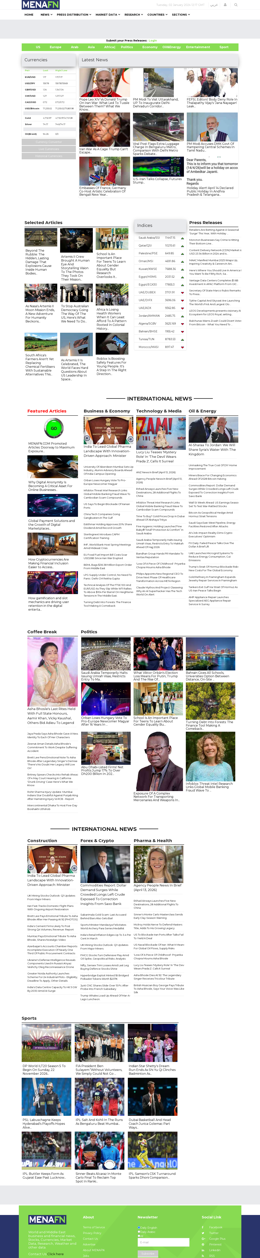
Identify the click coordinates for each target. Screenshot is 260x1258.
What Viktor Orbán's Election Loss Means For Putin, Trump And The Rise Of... (156, 676)
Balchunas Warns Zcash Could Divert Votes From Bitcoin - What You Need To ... (215, 322)
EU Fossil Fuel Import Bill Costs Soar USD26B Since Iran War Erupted (105, 556)
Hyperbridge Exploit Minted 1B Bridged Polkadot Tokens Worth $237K (104, 977)
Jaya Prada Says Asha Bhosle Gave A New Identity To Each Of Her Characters (52, 735)
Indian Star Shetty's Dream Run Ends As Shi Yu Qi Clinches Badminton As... (152, 1069)
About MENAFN (94, 1250)
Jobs (86, 1256)
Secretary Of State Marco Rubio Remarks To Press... (215, 292)
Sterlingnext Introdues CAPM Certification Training (101, 536)
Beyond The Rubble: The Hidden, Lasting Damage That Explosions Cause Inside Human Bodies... (38, 262)
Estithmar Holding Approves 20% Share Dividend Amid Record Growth (108, 526)
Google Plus (213, 1238)
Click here (55, 1254)
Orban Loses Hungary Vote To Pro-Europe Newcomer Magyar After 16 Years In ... (105, 721)
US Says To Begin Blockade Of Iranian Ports (107, 506)
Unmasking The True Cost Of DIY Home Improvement (213, 467)
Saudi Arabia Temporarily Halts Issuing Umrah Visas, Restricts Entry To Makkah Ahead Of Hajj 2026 (160, 543)
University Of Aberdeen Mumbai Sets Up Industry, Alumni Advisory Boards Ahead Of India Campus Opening (109, 470)
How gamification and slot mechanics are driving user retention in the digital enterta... (48, 603)
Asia (91, 47)
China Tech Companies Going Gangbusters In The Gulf (102, 516)
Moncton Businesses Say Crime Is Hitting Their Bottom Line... (214, 241)
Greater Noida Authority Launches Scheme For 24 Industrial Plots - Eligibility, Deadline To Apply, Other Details (52, 977)
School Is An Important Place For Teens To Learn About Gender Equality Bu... (156, 721)
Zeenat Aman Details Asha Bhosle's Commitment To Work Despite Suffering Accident (52, 747)
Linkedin (211, 1250)
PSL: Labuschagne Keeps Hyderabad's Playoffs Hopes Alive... (44, 1123)
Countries (156, 14)
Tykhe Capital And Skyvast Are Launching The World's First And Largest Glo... (214, 302)
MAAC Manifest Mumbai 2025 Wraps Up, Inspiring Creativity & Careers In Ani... (213, 262)
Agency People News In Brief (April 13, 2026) (159, 480)
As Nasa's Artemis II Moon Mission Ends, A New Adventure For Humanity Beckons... (40, 313)
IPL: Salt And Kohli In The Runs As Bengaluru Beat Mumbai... (99, 1122)
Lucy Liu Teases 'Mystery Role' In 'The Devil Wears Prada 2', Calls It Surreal (159, 967)
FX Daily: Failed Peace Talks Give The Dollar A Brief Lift (211, 545)
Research (132, 14)
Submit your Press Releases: (127, 40)
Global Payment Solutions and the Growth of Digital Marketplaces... (51, 524)
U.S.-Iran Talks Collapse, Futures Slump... (157, 180)
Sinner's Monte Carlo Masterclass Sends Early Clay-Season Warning (158, 916)
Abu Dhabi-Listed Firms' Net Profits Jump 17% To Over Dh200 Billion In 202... (102, 770)
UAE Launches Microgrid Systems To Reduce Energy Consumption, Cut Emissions (211, 557)
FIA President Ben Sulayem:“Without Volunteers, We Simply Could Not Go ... (99, 1069)
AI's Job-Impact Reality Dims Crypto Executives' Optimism (210, 534)
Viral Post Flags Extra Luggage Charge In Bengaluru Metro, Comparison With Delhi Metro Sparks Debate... (156, 149)
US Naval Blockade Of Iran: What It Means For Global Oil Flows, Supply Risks (159, 946)
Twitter (210, 1233)
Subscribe (148, 1253)
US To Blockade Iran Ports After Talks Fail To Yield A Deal (159, 936)
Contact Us (90, 1238)
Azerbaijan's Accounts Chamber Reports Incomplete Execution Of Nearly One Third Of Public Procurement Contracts (52, 950)
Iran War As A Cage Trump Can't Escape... (103, 150)
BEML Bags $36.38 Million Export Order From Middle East (108, 566)
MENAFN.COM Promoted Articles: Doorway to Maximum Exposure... (51, 447)
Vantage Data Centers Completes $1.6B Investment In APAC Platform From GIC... (213, 282)
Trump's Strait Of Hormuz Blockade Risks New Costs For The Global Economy (214, 568)
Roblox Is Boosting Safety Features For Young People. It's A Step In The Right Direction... (111, 366)
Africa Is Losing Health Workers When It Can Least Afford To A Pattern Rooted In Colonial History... (111, 319)
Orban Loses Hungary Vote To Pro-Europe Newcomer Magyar (105, 482)
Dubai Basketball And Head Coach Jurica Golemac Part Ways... (150, 1123)
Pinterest (212, 1244)
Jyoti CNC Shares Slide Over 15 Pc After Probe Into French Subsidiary (104, 987)
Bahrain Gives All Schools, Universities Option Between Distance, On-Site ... (207, 676)
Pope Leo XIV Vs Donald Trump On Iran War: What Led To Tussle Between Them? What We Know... (104, 104)
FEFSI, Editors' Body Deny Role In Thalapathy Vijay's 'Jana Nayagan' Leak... (212, 103)
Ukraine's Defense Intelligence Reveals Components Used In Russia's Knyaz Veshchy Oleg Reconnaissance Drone (51, 963)
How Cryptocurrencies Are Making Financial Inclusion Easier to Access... (48, 563)
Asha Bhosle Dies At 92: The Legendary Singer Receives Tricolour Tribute (157, 977)
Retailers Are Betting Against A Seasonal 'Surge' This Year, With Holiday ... (214, 231)
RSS (208, 1256)
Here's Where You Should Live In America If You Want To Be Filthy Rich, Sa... (215, 272)
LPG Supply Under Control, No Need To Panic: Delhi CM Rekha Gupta (108, 576)
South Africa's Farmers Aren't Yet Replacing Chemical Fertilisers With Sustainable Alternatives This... (40, 364)
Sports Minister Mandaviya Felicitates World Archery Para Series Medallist (103, 926)
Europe (55, 47)
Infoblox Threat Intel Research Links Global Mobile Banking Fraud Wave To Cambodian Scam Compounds (107, 494)
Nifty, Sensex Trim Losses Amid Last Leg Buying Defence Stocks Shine (104, 967)
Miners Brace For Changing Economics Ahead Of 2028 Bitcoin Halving (212, 477)
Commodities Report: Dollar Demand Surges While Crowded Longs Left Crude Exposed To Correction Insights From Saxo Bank (214, 491)
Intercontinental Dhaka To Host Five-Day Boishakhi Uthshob (52, 807)
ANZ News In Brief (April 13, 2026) (156, 472)
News (45, 14)
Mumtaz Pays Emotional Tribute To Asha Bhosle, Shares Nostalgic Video (51, 938)
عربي (214, 5)
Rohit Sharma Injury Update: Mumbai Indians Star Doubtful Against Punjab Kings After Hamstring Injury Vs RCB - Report (53, 795)
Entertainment (192, 47)
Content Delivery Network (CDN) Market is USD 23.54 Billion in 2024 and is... (215, 252)
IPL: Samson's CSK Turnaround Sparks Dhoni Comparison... (152, 1175)
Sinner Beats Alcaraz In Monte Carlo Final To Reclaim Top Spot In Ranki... (98, 1177)
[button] (225, 5)
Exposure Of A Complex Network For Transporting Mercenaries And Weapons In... (157, 797)
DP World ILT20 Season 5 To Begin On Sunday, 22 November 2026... (44, 1069)
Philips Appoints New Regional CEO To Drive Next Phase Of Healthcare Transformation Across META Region (159, 577)
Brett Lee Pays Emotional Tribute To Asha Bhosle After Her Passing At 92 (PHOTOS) (52, 917)
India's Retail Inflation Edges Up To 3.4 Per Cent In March (105, 936)
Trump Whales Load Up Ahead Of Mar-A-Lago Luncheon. (105, 997)
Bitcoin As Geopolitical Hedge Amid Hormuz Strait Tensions (211, 514)
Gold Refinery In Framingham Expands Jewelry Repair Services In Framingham (213, 578)
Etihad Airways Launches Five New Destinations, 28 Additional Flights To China (158, 492)
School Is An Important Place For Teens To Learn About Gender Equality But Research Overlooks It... (111, 265)
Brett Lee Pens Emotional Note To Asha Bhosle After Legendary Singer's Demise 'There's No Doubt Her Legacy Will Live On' (52, 763)
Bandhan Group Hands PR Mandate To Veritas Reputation (159, 555)
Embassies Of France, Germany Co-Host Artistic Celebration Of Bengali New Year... (102, 191)
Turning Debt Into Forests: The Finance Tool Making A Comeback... (209, 725)
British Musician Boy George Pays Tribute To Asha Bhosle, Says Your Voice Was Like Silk (159, 989)
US (33, 47)
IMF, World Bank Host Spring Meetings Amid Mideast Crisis (107, 546)
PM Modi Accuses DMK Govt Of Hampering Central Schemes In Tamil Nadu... (211, 147)
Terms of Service (94, 1227)
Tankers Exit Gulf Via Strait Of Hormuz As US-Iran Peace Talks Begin (213, 589)
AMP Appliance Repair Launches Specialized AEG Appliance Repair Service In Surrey (210, 601)
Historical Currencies (48, 156)
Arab (74, 47)
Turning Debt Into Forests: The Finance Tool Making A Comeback (107, 604)
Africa (108, 47)
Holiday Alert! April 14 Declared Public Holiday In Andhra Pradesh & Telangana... (210, 191)
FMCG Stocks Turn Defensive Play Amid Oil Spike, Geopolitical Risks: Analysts (104, 957)
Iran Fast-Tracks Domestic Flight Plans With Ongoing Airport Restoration (50, 907)
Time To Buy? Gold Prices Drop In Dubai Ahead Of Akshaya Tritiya (160, 518)
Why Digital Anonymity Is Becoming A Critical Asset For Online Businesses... (50, 486)
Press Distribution (72, 14)
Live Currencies (49, 149)
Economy (150, 47)
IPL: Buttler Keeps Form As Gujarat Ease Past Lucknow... (44, 1175)
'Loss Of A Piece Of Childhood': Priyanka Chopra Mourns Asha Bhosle (160, 565)
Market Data (106, 14)
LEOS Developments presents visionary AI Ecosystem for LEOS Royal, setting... (215, 312)
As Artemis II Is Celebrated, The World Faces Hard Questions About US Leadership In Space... (74, 369)
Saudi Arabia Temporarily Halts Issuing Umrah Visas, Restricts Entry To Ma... (104, 676)
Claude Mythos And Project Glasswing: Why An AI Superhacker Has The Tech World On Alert (159, 591)
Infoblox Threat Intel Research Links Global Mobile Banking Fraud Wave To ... (209, 787)
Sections (179, 14)
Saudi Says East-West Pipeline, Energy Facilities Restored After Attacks (212, 524)
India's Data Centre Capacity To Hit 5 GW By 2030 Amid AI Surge (52, 989)
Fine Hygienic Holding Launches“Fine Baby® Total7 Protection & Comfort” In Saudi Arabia (159, 530)
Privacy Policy (92, 1233)
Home (29, 14)
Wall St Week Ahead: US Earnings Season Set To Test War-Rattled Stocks (214, 504)
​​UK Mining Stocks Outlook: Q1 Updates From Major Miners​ (51, 897)
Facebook (212, 1227)
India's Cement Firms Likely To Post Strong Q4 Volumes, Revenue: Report (50, 928)
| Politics (126, 47)
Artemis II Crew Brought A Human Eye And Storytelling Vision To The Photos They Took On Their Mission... (75, 268)
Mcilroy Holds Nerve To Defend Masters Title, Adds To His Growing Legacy (158, 926)
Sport (221, 47)
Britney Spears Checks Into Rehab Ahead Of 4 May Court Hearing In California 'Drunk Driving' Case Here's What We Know (52, 780)
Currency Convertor (49, 142)
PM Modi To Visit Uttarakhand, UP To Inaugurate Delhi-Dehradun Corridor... (155, 103)
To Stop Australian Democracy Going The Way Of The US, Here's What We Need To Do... (75, 313)
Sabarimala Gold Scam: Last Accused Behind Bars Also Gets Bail (103, 916)
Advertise (89, 1244)
